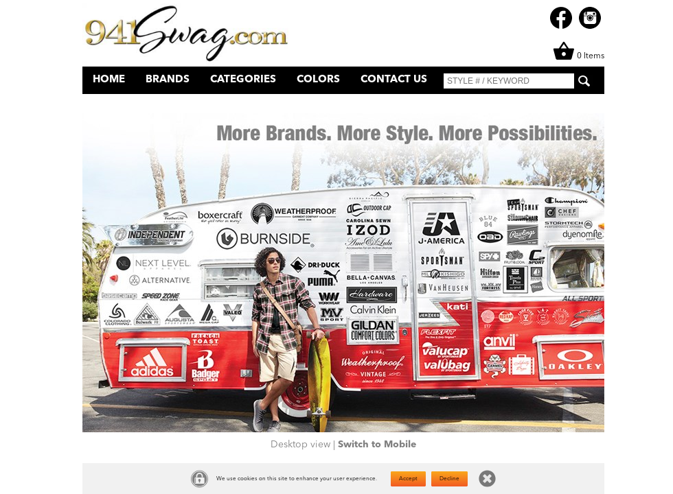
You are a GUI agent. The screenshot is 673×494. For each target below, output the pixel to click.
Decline (449, 479)
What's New (482, 100)
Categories (243, 80)
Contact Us (394, 80)
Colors (318, 80)
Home (109, 80)
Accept (408, 479)
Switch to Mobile (377, 444)
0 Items (578, 56)
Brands (168, 80)
